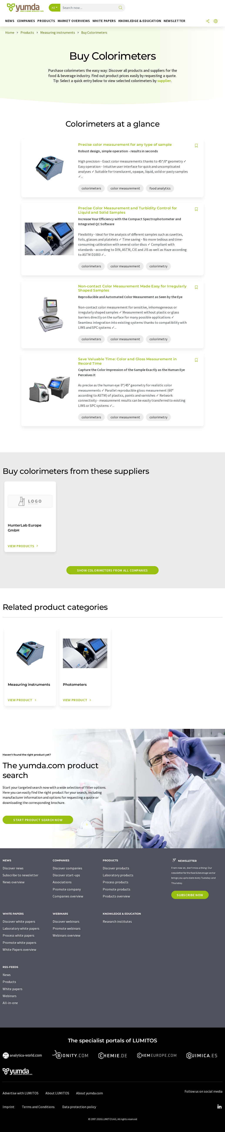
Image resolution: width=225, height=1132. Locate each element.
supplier (164, 80)
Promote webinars (67, 928)
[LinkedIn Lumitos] (219, 1107)
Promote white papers (19, 942)
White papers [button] (104, 21)
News (7, 975)
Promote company (67, 889)
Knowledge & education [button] (139, 21)
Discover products (116, 868)
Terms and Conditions (38, 1107)
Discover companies (67, 868)
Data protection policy (79, 1107)
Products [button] (46, 21)
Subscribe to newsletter (20, 875)
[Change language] (216, 21)
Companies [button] (26, 21)
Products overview (116, 896)
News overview (13, 882)
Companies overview (68, 896)
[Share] (208, 21)
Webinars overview (66, 935)
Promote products (116, 889)
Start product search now (37, 820)
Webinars (10, 996)
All (53, 8)
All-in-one (10, 1003)
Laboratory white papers (21, 928)
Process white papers (18, 935)
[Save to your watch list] (196, 146)
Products (9, 981)
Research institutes (117, 921)
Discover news (13, 868)
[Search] (121, 7)
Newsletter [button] (174, 21)
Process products (115, 882)
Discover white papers (19, 921)
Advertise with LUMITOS (21, 1093)
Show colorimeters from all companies (112, 570)
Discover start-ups (66, 875)
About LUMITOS (57, 1093)
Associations (62, 882)
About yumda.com (89, 1093)
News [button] (10, 21)
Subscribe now (190, 895)
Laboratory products (118, 875)
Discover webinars (66, 921)
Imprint (8, 1107)
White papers (12, 989)
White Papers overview (19, 949)
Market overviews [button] (74, 21)
